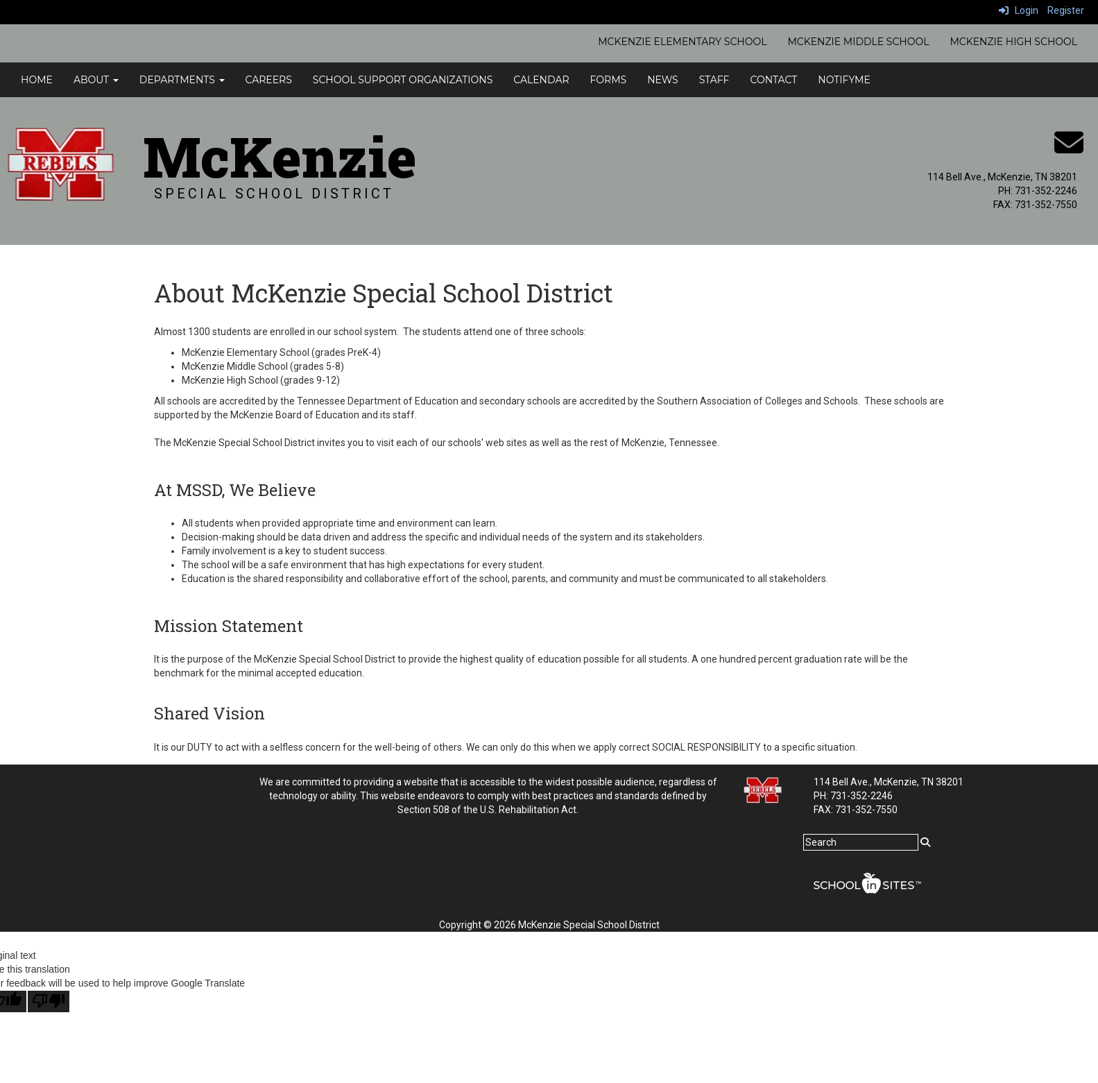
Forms (608, 80)
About (96, 80)
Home (37, 80)
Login (1018, 10)
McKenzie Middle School (858, 41)
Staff (714, 80)
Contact (773, 80)
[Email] (1069, 149)
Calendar (541, 80)
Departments (182, 80)
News (662, 80)
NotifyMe (844, 80)
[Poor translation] (48, 1001)
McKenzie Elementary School (682, 41)
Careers (269, 80)
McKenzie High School (1013, 41)
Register (1065, 10)
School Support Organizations (402, 80)
